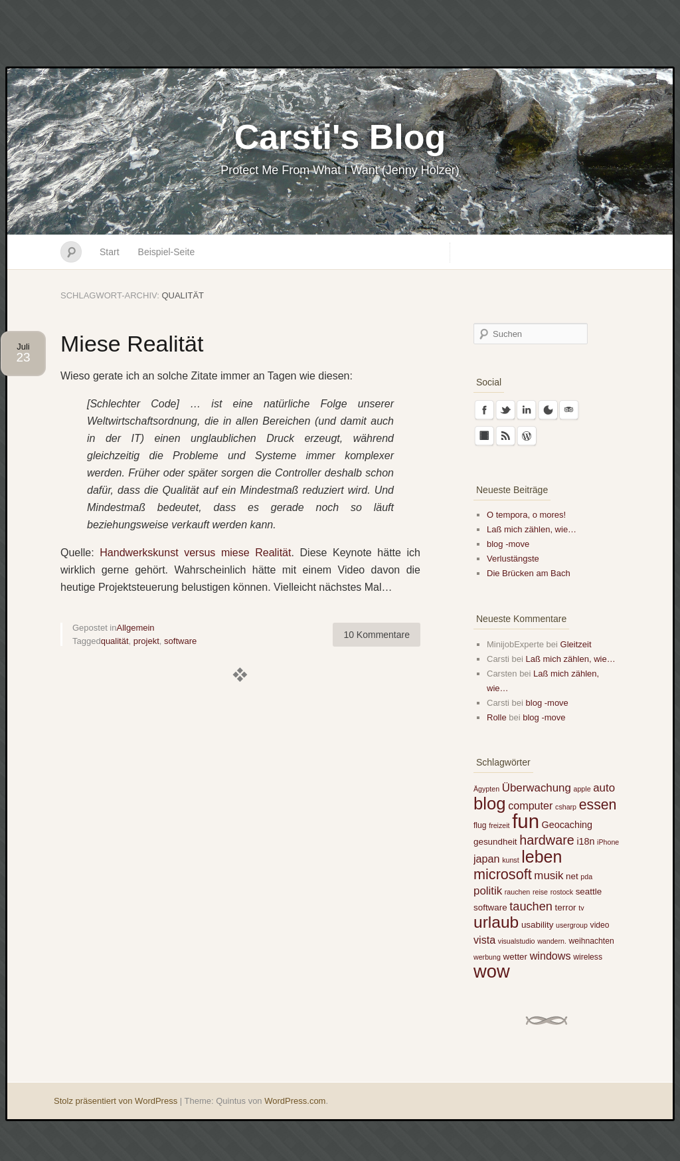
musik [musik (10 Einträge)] (548, 875)
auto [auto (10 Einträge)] (604, 788)
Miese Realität (131, 343)
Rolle (497, 717)
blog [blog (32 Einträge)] (489, 803)
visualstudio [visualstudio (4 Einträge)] (516, 941)
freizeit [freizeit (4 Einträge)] (499, 825)
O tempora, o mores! (526, 515)
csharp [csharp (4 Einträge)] (565, 807)
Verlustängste (513, 559)
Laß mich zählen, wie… (531, 529)
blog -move (508, 544)
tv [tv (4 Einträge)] (581, 908)
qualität (115, 641)
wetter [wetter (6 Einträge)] (515, 957)
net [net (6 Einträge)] (572, 876)
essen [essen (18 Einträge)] (598, 805)
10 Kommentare (376, 634)
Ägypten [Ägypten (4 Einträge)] (486, 789)
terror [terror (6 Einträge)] (565, 907)
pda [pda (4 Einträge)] (586, 877)
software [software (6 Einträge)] (490, 907)
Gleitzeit (576, 644)
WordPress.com (294, 1101)
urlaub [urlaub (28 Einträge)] (496, 922)
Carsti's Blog (340, 137)
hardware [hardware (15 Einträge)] (546, 840)
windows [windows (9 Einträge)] (550, 956)
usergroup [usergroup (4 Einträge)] (572, 925)
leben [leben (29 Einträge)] (541, 856)
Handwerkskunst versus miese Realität (195, 552)
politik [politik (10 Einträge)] (487, 891)
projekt (146, 641)
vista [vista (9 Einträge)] (484, 940)
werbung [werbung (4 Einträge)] (487, 957)
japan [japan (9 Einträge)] (486, 859)
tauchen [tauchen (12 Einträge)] (530, 906)
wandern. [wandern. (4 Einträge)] (551, 941)
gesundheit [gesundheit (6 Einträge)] (495, 842)
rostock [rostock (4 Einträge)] (562, 892)
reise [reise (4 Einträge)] (540, 892)
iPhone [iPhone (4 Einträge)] (608, 842)
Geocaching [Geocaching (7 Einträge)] (567, 824)
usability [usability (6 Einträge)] (537, 925)
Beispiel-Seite (166, 252)
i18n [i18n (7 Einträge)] (585, 841)
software (180, 641)
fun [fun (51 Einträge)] (525, 821)
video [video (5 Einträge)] (600, 925)
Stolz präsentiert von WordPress (115, 1101)
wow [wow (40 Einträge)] (491, 971)
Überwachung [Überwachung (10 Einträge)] (536, 788)
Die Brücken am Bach (528, 573)
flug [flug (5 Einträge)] (480, 825)
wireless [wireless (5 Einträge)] (587, 957)
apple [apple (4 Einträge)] (582, 789)
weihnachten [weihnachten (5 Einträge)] (591, 941)
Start (110, 252)
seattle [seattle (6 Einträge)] (589, 892)
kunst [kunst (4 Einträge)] (510, 860)
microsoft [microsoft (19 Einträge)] (502, 874)
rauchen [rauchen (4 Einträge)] (518, 892)
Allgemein (136, 628)
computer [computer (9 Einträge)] (530, 805)
